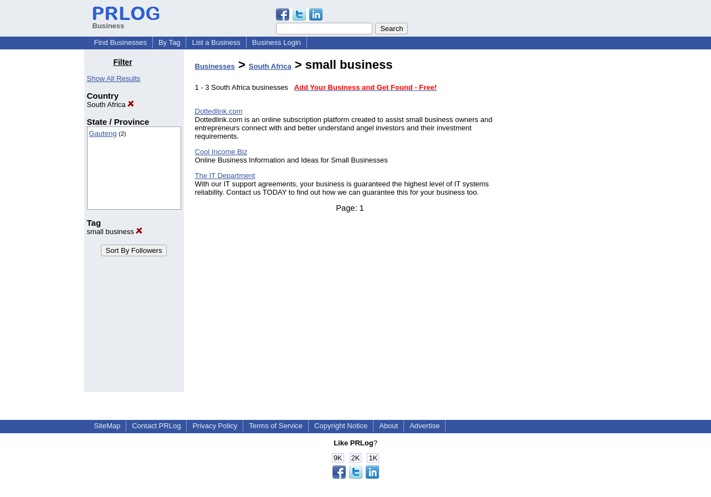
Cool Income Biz (221, 152)
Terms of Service (276, 426)
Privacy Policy (214, 426)
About (388, 426)
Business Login (276, 42)
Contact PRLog (156, 426)
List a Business (216, 42)
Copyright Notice (340, 426)
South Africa (111, 104)
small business (115, 231)
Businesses (215, 66)
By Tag (169, 42)
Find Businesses (120, 42)
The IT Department (225, 175)
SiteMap (107, 426)
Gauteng (103, 133)
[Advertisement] (570, 224)
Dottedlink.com (219, 111)
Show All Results (114, 78)
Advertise (424, 426)
